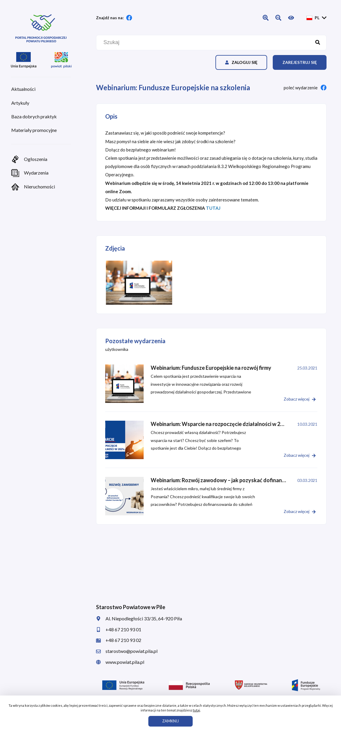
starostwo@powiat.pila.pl (126, 651)
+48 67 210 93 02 (118, 640)
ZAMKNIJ (170, 721)
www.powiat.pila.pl (120, 662)
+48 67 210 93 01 (118, 629)
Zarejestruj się (299, 62)
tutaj (196, 710)
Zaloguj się (241, 62)
